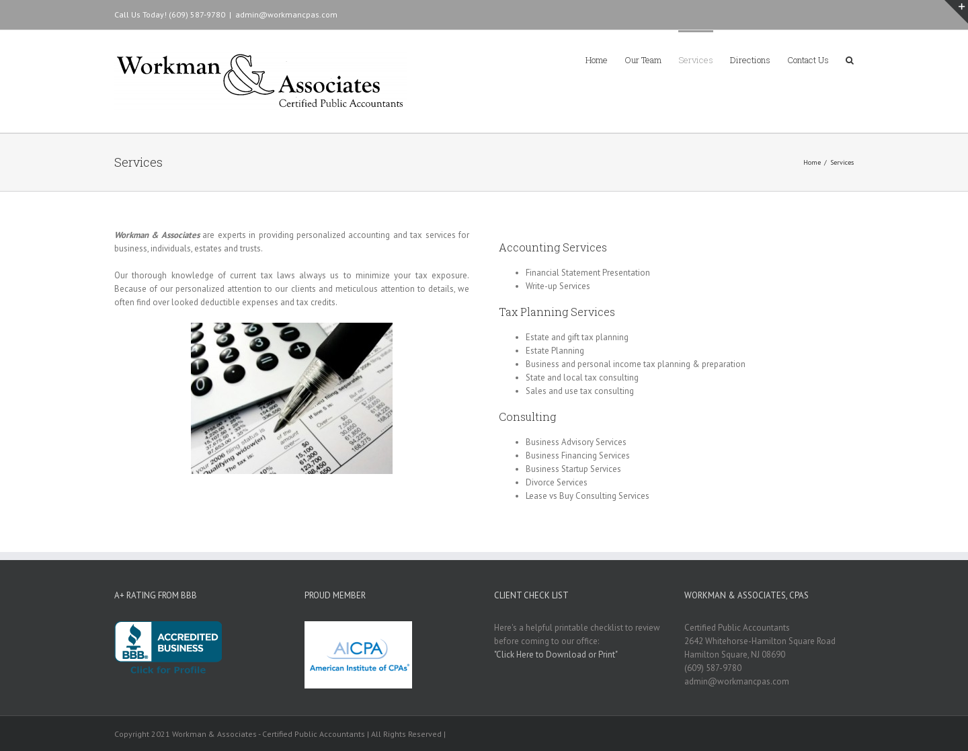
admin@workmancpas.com (286, 14)
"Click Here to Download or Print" (556, 654)
